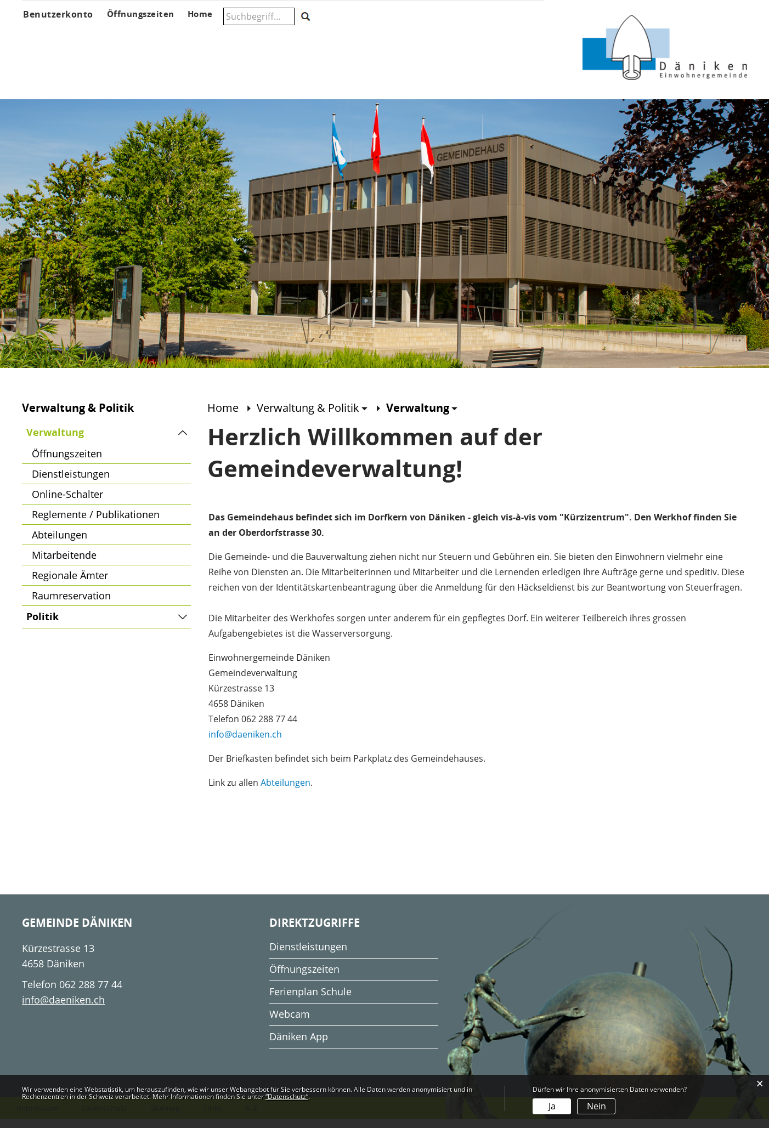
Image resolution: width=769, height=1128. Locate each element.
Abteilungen (59, 542)
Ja (552, 1106)
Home (223, 416)
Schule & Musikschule (305, 36)
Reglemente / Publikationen (96, 522)
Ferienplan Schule (310, 999)
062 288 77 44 (90, 992)
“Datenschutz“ (286, 1096)
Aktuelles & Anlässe (119, 36)
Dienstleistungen (71, 482)
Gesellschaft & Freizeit (409, 36)
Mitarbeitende (64, 563)
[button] (312, 416)
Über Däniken (47, 36)
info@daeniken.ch (245, 742)
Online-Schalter (67, 502)
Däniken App (298, 1044)
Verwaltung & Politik (215, 36)
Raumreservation (71, 603)
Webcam (289, 1022)
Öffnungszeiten (67, 461)
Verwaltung (87, 440)
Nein (596, 1106)
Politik (42, 625)
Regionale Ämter (70, 583)
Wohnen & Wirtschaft (500, 36)
